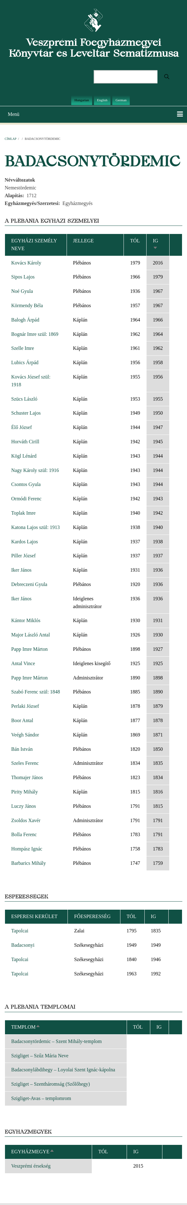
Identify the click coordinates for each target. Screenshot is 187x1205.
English (102, 100)
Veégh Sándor (25, 734)
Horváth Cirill (25, 441)
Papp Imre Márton (29, 649)
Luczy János (23, 806)
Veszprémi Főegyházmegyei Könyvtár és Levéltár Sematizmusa (94, 47)
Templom (25, 1027)
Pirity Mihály (24, 791)
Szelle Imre (22, 348)
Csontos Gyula (26, 484)
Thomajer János (27, 777)
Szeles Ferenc (25, 763)
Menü (13, 114)
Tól (135, 240)
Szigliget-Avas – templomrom (41, 1098)
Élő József (21, 427)
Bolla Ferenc (24, 834)
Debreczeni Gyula (29, 584)
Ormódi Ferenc (26, 498)
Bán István (22, 749)
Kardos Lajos (24, 541)
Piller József (23, 555)
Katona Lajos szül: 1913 (35, 527)
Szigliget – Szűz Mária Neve (39, 1055)
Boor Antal (22, 720)
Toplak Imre (23, 513)
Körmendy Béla (27, 305)
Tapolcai (19, 930)
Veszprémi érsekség (31, 1166)
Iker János (21, 570)
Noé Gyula (22, 291)
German (120, 100)
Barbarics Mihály (28, 863)
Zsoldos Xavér (25, 820)
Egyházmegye (32, 1151)
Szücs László (24, 399)
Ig (135, 1151)
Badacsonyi (23, 945)
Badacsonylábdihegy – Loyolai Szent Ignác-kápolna (63, 1069)
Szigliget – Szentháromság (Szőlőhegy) (50, 1084)
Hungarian (81, 100)
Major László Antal (30, 634)
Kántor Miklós (25, 620)
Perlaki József (25, 706)
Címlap (10, 139)
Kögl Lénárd (23, 456)
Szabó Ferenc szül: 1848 (35, 691)
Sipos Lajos (23, 276)
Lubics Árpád (25, 362)
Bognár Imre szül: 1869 (34, 334)
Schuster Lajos (26, 413)
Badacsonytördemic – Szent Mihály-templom (56, 1041)
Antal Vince (23, 663)
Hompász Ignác (26, 848)
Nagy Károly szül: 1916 (35, 470)
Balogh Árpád (25, 319)
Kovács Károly (26, 262)
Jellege (83, 240)
